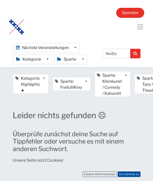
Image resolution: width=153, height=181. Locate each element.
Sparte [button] (67, 59)
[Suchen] (135, 53)
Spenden (130, 12)
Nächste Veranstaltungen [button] (43, 47)
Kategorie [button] (29, 59)
